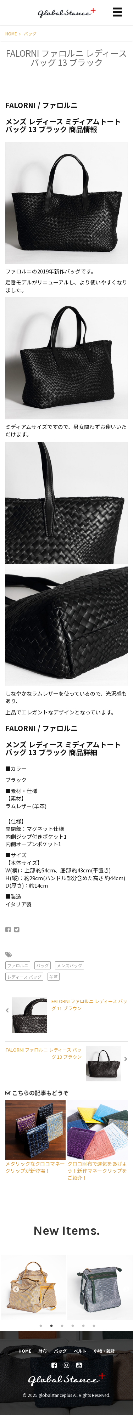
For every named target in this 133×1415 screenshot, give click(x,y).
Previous (12, 1287)
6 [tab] (94, 1325)
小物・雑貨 (104, 1351)
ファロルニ (17, 965)
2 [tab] (51, 1325)
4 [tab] (72, 1325)
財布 (42, 1351)
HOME (13, 33)
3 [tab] (62, 1325)
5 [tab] (83, 1325)
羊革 (53, 977)
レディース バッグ (24, 977)
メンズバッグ (69, 965)
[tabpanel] (33, 1287)
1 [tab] (41, 1325)
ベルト (80, 1351)
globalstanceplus (67, 18)
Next (122, 1287)
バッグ (30, 33)
